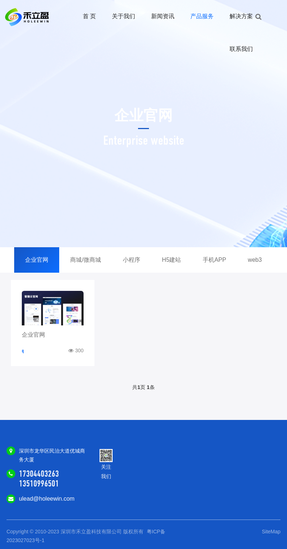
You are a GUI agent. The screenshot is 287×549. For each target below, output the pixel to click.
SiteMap (271, 531)
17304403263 (39, 473)
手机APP (214, 260)
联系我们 (241, 49)
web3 (255, 260)
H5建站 (171, 260)
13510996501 (39, 483)
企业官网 (36, 260)
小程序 (131, 260)
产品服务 (202, 16)
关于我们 (123, 16)
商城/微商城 (85, 260)
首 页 (89, 16)
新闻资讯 (162, 16)
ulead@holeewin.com (46, 499)
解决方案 (241, 16)
